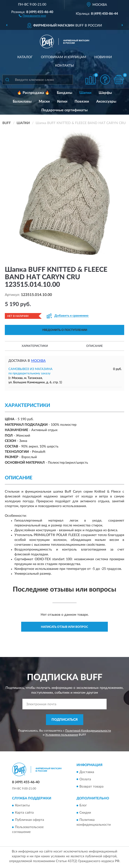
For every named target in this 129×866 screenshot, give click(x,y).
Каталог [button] (25, 57)
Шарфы (105, 93)
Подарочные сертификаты (64, 110)
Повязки (82, 101)
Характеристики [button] (35, 345)
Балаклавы (22, 101)
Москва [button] (38, 361)
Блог (83, 805)
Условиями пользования (61, 734)
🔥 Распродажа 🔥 (33, 93)
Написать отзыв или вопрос (64, 626)
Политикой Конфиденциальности (88, 730)
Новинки (103, 57)
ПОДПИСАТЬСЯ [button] (65, 719)
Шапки (85, 93)
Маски (44, 101)
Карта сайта (24, 812)
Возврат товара (91, 786)
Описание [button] (94, 345)
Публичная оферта (29, 820)
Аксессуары (106, 101)
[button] (32, 15)
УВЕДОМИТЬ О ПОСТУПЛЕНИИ (64, 329)
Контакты (64, 65)
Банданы (64, 93)
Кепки (62, 101)
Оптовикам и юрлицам (63, 57)
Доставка (86, 772)
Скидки (85, 812)
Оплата (85, 779)
